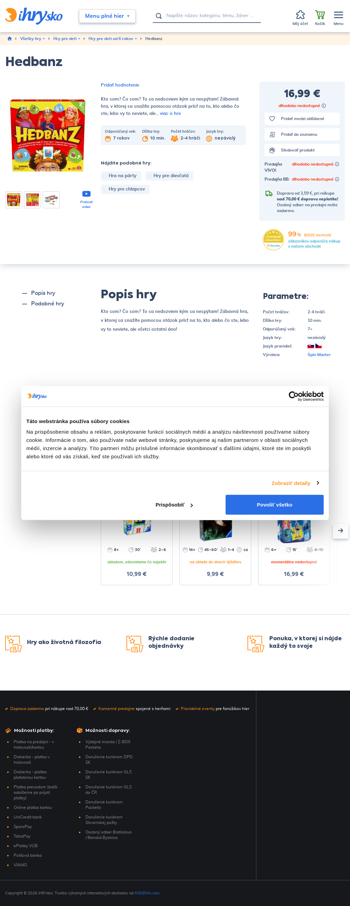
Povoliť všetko (275, 505)
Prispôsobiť (174, 505)
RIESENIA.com (147, 893)
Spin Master (319, 355)
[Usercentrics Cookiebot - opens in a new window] (294, 396)
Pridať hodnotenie (120, 85)
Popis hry (43, 293)
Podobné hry (47, 303)
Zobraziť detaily (291, 483)
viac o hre (170, 113)
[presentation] (340, 531)
